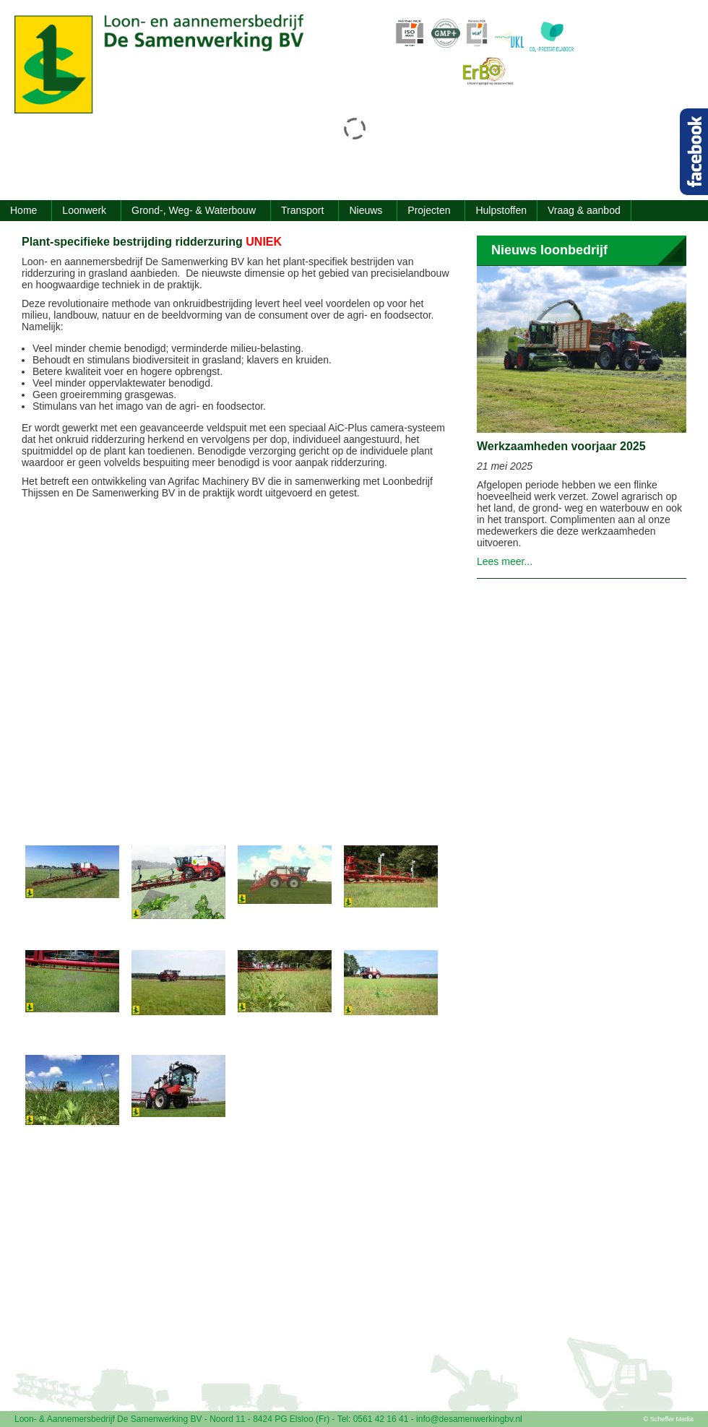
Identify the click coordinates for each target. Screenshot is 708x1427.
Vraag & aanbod (584, 210)
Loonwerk (84, 210)
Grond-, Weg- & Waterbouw (193, 210)
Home (23, 210)
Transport (302, 210)
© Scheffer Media (669, 1419)
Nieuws (365, 210)
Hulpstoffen (501, 210)
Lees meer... (504, 561)
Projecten (428, 210)
